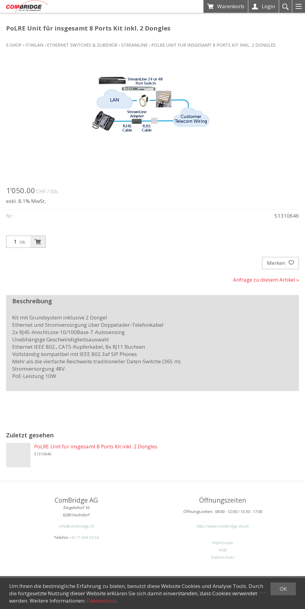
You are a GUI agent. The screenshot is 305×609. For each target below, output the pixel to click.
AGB (223, 550)
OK (283, 588)
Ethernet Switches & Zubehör (82, 45)
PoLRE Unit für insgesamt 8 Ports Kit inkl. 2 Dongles (213, 45)
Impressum (222, 542)
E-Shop (14, 45)
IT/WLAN (34, 45)
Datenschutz (223, 557)
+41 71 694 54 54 (84, 537)
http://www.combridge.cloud (223, 526)
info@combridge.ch (76, 526)
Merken (280, 263)
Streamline (134, 45)
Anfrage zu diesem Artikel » (266, 279)
